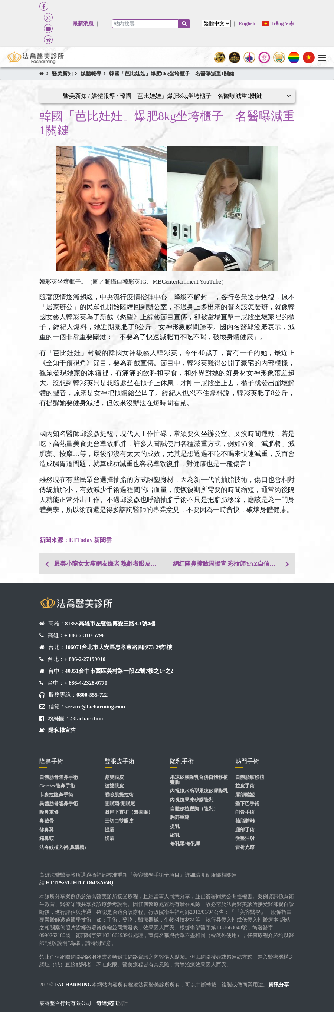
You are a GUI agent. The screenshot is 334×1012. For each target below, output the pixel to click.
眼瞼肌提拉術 (119, 794)
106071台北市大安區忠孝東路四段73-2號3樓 (118, 647)
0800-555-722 (92, 695)
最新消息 (83, 23)
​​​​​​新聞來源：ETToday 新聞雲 (75, 540)
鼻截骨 (46, 821)
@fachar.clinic (87, 718)
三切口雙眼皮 (119, 821)
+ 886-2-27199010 (84, 659)
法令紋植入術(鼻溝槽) (62, 847)
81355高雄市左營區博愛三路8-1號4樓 (110, 623)
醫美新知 (62, 73)
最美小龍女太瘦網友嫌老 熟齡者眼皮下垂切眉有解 (110, 563)
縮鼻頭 (46, 838)
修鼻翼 (46, 830)
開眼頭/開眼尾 (120, 803)
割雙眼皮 (114, 777)
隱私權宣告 (62, 730)
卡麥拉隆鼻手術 (56, 794)
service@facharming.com (95, 707)
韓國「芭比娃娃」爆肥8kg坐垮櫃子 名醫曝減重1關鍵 (171, 73)
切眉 (109, 838)
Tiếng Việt (278, 23)
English (247, 23)
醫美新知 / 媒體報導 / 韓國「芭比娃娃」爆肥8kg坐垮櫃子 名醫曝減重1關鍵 (162, 96)
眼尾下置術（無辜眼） (129, 812)
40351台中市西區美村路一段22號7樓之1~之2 (119, 671)
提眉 (109, 830)
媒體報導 (91, 73)
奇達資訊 (106, 1003)
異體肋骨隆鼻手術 (58, 803)
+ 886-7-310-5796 (84, 635)
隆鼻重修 (49, 812)
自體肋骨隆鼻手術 (58, 777)
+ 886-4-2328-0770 (85, 683)
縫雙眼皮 (114, 785)
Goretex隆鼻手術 (57, 785)
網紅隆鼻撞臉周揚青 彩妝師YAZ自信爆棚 (227, 563)
